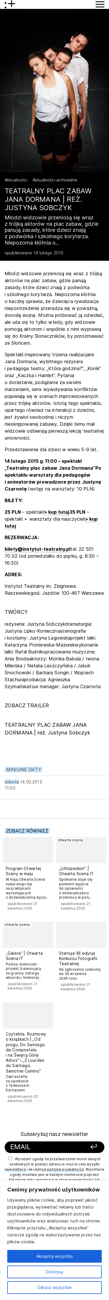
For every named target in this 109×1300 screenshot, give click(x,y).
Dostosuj (54, 1271)
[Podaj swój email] (46, 1147)
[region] (54, 1240)
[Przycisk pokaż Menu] (100, 4)
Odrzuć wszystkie (54, 1287)
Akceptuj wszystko (54, 1256)
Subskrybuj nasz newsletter (54, 1134)
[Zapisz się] (90, 1147)
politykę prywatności (65, 1169)
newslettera (15, 1169)
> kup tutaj (56, 512)
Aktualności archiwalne (55, 179)
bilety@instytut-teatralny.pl (37, 549)
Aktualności (16, 179)
